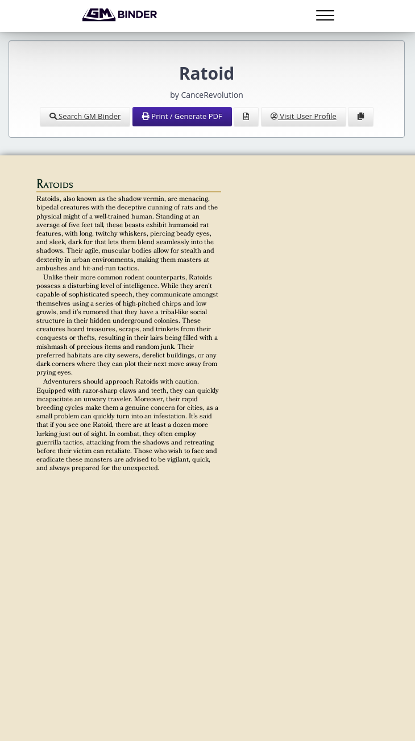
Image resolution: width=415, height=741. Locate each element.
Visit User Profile (304, 116)
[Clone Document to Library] (361, 116)
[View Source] (246, 116)
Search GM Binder (85, 116)
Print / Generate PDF (182, 116)
